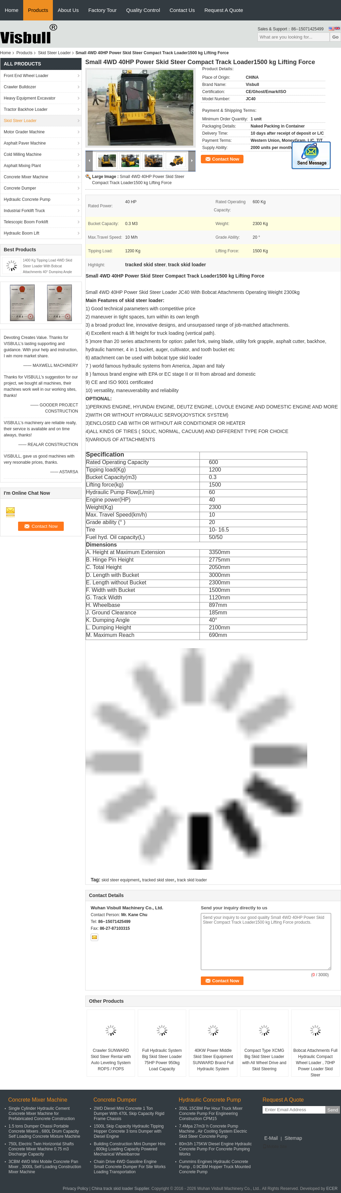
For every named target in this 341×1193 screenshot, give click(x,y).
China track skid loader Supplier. (121, 1188)
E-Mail (271, 1138)
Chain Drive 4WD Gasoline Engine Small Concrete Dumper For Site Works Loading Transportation (130, 1166)
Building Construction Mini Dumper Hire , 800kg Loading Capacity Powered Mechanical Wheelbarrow (129, 1149)
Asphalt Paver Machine (25, 143)
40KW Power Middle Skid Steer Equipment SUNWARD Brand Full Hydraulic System (213, 1059)
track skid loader (192, 880)
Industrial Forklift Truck (24, 210)
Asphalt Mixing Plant (22, 165)
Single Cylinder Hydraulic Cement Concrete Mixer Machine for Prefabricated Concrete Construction (42, 1113)
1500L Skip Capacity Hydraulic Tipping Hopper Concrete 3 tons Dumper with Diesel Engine (129, 1131)
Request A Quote (223, 10)
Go (335, 37)
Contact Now (225, 159)
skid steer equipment (120, 880)
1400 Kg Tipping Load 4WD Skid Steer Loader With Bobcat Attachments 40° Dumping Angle (47, 266)
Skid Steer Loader (54, 52)
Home (11, 10)
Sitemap (293, 1138)
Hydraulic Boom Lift (21, 233)
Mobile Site (275, 1146)
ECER (332, 1188)
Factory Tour (102, 10)
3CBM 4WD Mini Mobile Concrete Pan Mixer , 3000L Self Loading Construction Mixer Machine (45, 1166)
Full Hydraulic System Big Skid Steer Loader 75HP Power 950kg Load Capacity (162, 1059)
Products (38, 10)
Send (332, 1110)
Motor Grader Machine (24, 132)
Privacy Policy (75, 1188)
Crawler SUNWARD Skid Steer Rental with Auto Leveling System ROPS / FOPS (111, 1059)
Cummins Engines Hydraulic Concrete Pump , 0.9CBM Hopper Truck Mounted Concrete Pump (215, 1166)
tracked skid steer (158, 880)
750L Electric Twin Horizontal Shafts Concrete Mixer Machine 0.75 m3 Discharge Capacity (41, 1149)
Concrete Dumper (20, 188)
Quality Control (143, 10)
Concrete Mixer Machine (26, 177)
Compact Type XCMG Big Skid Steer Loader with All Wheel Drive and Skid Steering (264, 1059)
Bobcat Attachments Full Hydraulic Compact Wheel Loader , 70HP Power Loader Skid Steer (315, 1062)
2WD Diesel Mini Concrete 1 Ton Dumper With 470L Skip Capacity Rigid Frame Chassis (129, 1113)
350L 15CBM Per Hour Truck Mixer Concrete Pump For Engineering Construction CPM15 (210, 1113)
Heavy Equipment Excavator (29, 98)
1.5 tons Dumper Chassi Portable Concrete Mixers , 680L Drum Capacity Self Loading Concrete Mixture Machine (44, 1131)
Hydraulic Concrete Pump (27, 199)
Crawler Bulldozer (20, 87)
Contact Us (182, 10)
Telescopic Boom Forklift (26, 222)
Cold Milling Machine (23, 154)
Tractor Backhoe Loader (25, 109)
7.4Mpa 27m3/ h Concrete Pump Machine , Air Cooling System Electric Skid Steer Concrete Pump (213, 1131)
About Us (68, 10)
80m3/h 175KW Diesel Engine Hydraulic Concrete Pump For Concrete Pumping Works (215, 1149)
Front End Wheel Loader (26, 75)
